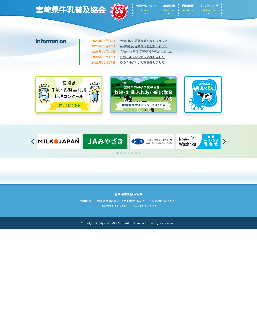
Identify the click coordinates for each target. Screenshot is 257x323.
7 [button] (140, 247)
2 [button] (121, 247)
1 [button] (117, 247)
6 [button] (136, 247)
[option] (58, 234)
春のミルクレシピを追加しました (142, 151)
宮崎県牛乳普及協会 (70, 10)
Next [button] (223, 235)
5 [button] (132, 247)
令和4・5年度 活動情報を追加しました (146, 145)
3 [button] (125, 247)
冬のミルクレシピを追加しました (142, 156)
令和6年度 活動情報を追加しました (143, 140)
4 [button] (128, 247)
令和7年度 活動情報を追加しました (143, 134)
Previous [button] (33, 235)
